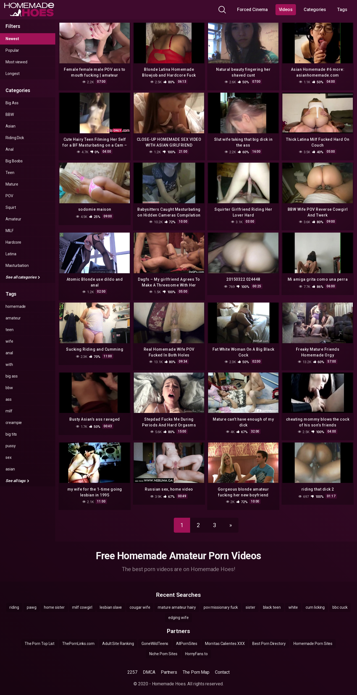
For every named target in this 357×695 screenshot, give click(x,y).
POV (9, 196)
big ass (11, 376)
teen (10, 329)
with (9, 364)
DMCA (149, 667)
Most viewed (16, 62)
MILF (10, 230)
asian (10, 469)
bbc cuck (339, 602)
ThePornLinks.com (78, 638)
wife (9, 341)
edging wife (178, 612)
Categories (315, 9)
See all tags (17, 480)
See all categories (23, 277)
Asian (10, 126)
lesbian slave (111, 602)
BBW (10, 114)
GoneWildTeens (154, 638)
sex (9, 457)
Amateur (13, 219)
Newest (12, 39)
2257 (132, 667)
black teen (272, 602)
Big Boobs (14, 161)
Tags (342, 9)
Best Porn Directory (268, 638)
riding (14, 602)
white (293, 602)
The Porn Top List (40, 638)
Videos (286, 9)
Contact (222, 667)
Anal (10, 149)
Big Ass (12, 103)
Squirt (11, 207)
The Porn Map (196, 667)
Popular (12, 50)
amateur (13, 318)
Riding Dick (15, 138)
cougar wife (140, 602)
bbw (9, 388)
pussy (11, 446)
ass (9, 399)
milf (9, 411)
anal (9, 353)
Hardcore (13, 242)
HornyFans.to (196, 649)
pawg (31, 602)
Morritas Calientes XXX (225, 638)
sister (250, 602)
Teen (10, 172)
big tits (11, 434)
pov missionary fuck (221, 602)
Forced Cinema (252, 9)
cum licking (315, 602)
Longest (12, 73)
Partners (169, 667)
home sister (54, 602)
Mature (12, 184)
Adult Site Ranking (118, 638)
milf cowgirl (82, 602)
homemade (16, 306)
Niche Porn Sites (163, 649)
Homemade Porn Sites (312, 638)
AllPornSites (186, 638)
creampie (14, 422)
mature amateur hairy (177, 602)
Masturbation (17, 265)
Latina (11, 254)
